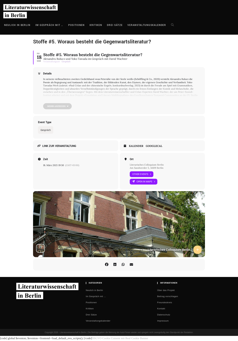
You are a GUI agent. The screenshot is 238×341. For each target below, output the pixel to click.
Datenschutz (163, 314)
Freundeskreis (164, 302)
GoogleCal (154, 146)
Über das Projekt (166, 290)
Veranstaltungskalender (98, 321)
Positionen (91, 302)
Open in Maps (143, 182)
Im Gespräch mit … (96, 296)
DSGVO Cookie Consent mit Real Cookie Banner (120, 338)
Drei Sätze (91, 314)
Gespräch (45, 130)
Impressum (163, 321)
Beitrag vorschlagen (167, 296)
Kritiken (90, 308)
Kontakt (161, 308)
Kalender (136, 146)
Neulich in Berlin (94, 290)
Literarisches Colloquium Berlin (147, 164)
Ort (132, 159)
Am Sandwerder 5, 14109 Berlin (146, 167)
